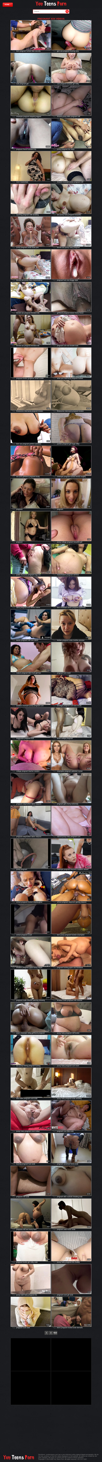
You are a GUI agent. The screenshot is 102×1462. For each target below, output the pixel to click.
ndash (40, 968)
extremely (74, 804)
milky (77, 84)
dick (65, 1197)
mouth (79, 706)
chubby (77, 1262)
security (38, 51)
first (77, 575)
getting (78, 902)
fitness (33, 607)
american (67, 1164)
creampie (19, 116)
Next (55, 1333)
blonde (59, 247)
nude (25, 1000)
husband (30, 149)
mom (18, 182)
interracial (67, 378)
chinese (29, 1000)
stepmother (27, 804)
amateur (19, 968)
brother (75, 640)
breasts (69, 84)
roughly (83, 477)
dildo (68, 116)
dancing (36, 1000)
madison (80, 869)
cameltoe (38, 444)
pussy (64, 116)
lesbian (59, 640)
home (77, 313)
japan (31, 968)
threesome (20, 411)
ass (61, 51)
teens (59, 1328)
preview (81, 640)
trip (35, 149)
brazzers (74, 869)
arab (35, 1098)
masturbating (37, 280)
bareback (79, 968)
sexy (77, 51)
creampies (60, 771)
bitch (30, 673)
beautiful (78, 215)
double (72, 346)
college (64, 542)
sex (39, 575)
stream (86, 869)
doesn (72, 313)
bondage (60, 706)
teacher (31, 771)
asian (59, 378)
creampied (80, 935)
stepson (38, 804)
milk (30, 215)
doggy (72, 280)
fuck (65, 280)
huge (73, 444)
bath (22, 1295)
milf (79, 116)
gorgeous (31, 378)
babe (21, 1098)
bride (73, 1229)
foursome (24, 575)
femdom (34, 313)
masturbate (24, 182)
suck (24, 1328)
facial (59, 738)
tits (69, 149)
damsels (80, 1328)
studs (34, 247)
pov (62, 378)
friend (25, 149)
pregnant (23, 51)
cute (17, 84)
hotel (65, 1000)
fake (33, 51)
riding (29, 1033)
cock (32, 1098)
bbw (68, 1131)
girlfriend (60, 313)
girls (65, 804)
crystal (80, 771)
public (18, 575)
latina (18, 607)
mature (18, 673)
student (36, 771)
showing (42, 1000)
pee (37, 247)
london (40, 411)
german (38, 673)
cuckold (69, 1197)
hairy (66, 215)
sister (71, 640)
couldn (41, 378)
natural (59, 837)
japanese (82, 607)
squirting (19, 215)
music (69, 1229)
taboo (36, 640)
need (69, 673)
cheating (76, 1197)
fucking (72, 51)
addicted (74, 771)
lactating (36, 215)
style (76, 280)
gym (58, 51)
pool (20, 477)
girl (27, 84)
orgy (36, 575)
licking (26, 1066)
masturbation (61, 575)
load (76, 346)
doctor (69, 607)
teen (17, 51)
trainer (38, 607)
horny (69, 804)
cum (65, 346)
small (29, 247)
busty (38, 477)
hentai (78, 477)
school (18, 902)
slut (68, 280)
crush (30, 935)
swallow (19, 706)
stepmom (72, 902)
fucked (28, 51)
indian (37, 1131)
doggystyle (20, 738)
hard (34, 1229)
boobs (25, 378)
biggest (38, 116)
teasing (18, 1164)
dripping (33, 116)
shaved (59, 116)
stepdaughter (37, 902)
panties (59, 444)
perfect (31, 444)
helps (73, 149)
